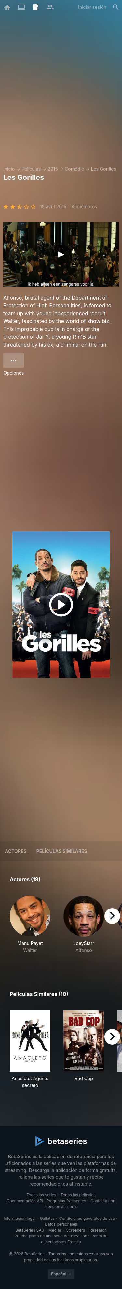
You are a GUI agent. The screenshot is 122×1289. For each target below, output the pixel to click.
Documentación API (25, 1200)
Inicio (9, 169)
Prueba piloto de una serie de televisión (51, 1236)
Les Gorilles (103, 169)
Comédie (74, 169)
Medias (55, 1230)
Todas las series (41, 1194)
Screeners (75, 1230)
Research (98, 1230)
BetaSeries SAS (29, 1230)
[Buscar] (116, 7)
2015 (52, 169)
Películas (31, 169)
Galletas (47, 1218)
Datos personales (61, 1224)
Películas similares (61, 851)
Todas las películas (78, 1194)
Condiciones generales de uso (87, 1218)
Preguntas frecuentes (66, 1200)
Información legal (19, 1218)
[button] (30, 928)
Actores (16, 851)
